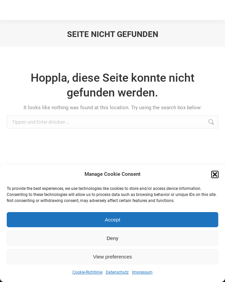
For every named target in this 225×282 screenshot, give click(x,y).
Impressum (142, 272)
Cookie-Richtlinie (87, 272)
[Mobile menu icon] (210, 10)
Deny (112, 238)
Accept (112, 220)
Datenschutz (117, 272)
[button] (215, 174)
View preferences (112, 256)
